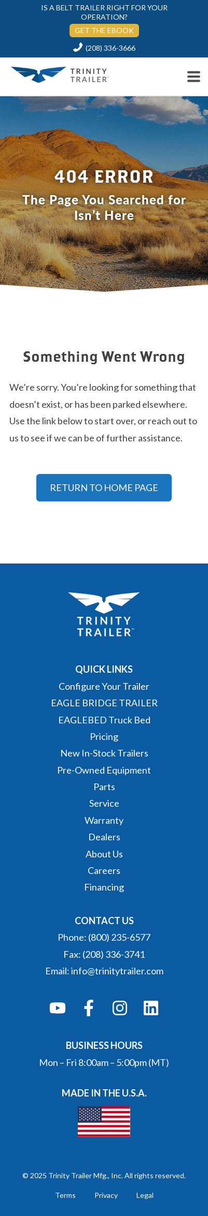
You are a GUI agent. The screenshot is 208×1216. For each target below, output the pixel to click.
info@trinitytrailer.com (117, 970)
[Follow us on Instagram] (119, 1008)
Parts (104, 786)
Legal (145, 1195)
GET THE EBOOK (104, 30)
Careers (104, 870)
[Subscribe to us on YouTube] (57, 1008)
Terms (65, 1195)
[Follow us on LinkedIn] (150, 1008)
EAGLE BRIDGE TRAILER (104, 702)
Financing (104, 887)
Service (104, 803)
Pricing (104, 736)
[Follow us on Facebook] (88, 1008)
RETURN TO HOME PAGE (104, 487)
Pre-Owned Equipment (104, 770)
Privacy (106, 1195)
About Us (104, 853)
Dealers (104, 836)
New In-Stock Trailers (104, 753)
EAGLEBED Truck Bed (104, 719)
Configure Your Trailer (104, 686)
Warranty (104, 820)
